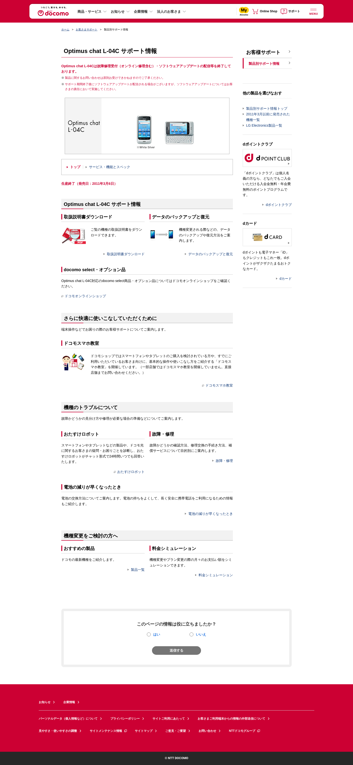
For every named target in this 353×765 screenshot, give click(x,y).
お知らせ (118, 11)
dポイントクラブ (279, 205)
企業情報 (141, 11)
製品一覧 (138, 570)
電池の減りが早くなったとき (210, 514)
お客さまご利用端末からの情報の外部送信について (231, 718)
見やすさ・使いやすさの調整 (58, 731)
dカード (285, 279)
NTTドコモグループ (245, 731)
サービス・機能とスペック (109, 167)
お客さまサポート (86, 29)
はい (156, 634)
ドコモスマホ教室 (217, 385)
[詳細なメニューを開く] (313, 11)
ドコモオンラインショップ (83, 296)
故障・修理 (224, 461)
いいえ (201, 634)
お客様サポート (263, 52)
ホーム (65, 29)
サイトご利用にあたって (168, 718)
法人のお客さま (169, 11)
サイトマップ (143, 731)
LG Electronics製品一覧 (264, 125)
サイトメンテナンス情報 (108, 731)
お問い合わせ (207, 731)
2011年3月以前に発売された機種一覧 (268, 117)
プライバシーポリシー (125, 718)
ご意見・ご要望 (175, 731)
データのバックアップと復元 (210, 254)
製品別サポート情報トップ (266, 108)
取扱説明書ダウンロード (126, 254)
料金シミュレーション (216, 575)
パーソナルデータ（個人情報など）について (68, 718)
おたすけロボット (129, 471)
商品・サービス (89, 11)
